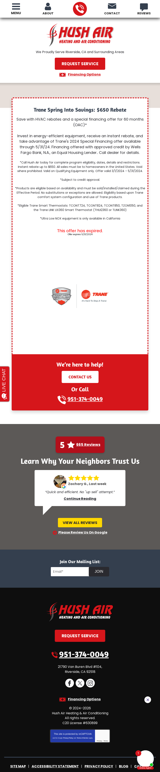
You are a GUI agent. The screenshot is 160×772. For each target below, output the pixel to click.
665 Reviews (88, 438)
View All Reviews (80, 516)
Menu (16, 13)
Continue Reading (80, 492)
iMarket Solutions (55, 765)
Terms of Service (82, 730)
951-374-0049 (79, 9)
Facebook (69, 676)
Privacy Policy (68, 730)
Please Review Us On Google (82, 526)
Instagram (90, 676)
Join (99, 565)
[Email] (70, 565)
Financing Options (84, 74)
